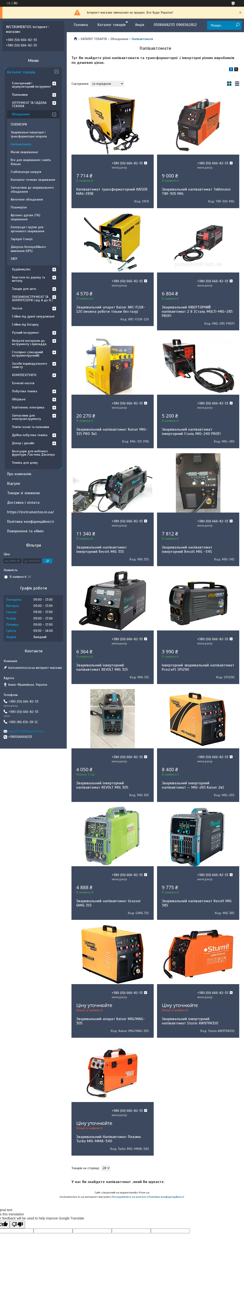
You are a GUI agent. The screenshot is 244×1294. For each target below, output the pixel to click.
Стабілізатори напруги (26, 172)
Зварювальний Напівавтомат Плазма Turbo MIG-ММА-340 (108, 1139)
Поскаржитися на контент (129, 1196)
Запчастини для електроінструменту (26, 417)
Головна (81, 24)
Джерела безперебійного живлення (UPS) (28, 249)
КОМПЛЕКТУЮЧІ (24, 375)
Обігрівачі (18, 399)
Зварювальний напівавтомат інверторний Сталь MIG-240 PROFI (191, 431)
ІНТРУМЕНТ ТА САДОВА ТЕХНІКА (29, 104)
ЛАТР (14, 259)
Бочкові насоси (23, 383)
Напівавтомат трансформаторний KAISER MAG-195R (111, 191)
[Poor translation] (17, 1225)
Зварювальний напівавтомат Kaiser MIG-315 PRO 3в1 (111, 431)
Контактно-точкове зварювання (33, 180)
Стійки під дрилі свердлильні (33, 316)
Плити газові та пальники (30, 427)
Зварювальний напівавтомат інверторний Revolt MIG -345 (187, 549)
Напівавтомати (21, 144)
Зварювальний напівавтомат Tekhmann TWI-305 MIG (196, 191)
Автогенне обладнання (27, 199)
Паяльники (20, 95)
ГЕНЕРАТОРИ (19, 124)
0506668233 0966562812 (175, 24)
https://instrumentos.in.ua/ (30, 512)
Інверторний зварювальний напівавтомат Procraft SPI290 (198, 667)
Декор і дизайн (23, 443)
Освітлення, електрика (28, 407)
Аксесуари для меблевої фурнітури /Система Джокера (33, 453)
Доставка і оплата (23, 502)
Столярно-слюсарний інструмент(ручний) (27, 353)
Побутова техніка (24, 391)
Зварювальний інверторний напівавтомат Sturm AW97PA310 (190, 1021)
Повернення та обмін (25, 531)
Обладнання (119, 39)
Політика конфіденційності (30, 521)
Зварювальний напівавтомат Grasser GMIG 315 (108, 903)
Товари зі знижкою (23, 493)
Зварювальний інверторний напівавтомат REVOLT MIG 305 (102, 785)
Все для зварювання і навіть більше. (31, 162)
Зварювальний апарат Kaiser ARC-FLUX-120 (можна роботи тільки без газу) (110, 309)
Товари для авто (24, 289)
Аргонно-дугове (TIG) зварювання (25, 217)
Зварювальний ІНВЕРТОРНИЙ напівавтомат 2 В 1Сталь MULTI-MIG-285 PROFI (197, 311)
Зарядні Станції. (22, 239)
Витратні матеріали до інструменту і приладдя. (29, 342)
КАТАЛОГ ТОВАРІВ (94, 39)
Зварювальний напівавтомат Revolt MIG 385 (197, 903)
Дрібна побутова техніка (29, 435)
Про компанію (19, 474)
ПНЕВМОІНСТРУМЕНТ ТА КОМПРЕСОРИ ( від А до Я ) (32, 298)
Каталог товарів (111, 24)
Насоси (17, 308)
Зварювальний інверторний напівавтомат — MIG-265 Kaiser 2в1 (193, 785)
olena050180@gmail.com (26, 731)
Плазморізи (19, 207)
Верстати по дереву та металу (28, 279)
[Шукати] (237, 25)
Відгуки (13, 483)
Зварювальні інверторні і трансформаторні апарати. (29, 134)
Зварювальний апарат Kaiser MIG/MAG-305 (110, 1021)
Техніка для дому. (25, 463)
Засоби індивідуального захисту (29, 365)
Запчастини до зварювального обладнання (32, 190)
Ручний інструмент (25, 333)
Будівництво (21, 269)
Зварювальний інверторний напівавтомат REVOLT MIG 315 (102, 667)
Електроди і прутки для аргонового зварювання (27, 229)
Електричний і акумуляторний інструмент (31, 85)
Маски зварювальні (24, 152)
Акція (139, 24)
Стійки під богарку (25, 324)
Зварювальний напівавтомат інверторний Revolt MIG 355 (101, 549)
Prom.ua (144, 1192)
